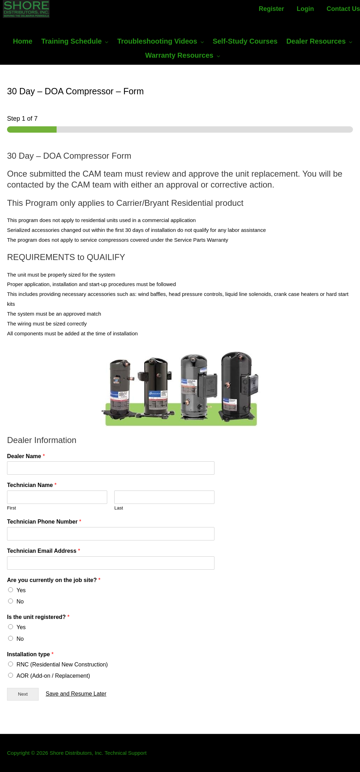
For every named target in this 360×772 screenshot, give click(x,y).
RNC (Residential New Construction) (62, 664)
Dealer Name (26, 456)
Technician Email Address (43, 551)
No (20, 602)
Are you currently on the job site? (54, 580)
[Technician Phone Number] (110, 533)
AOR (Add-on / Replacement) (53, 676)
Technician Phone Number (44, 522)
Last (118, 508)
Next (23, 694)
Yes (21, 590)
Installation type (30, 654)
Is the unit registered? (38, 617)
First (11, 508)
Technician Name (32, 485)
